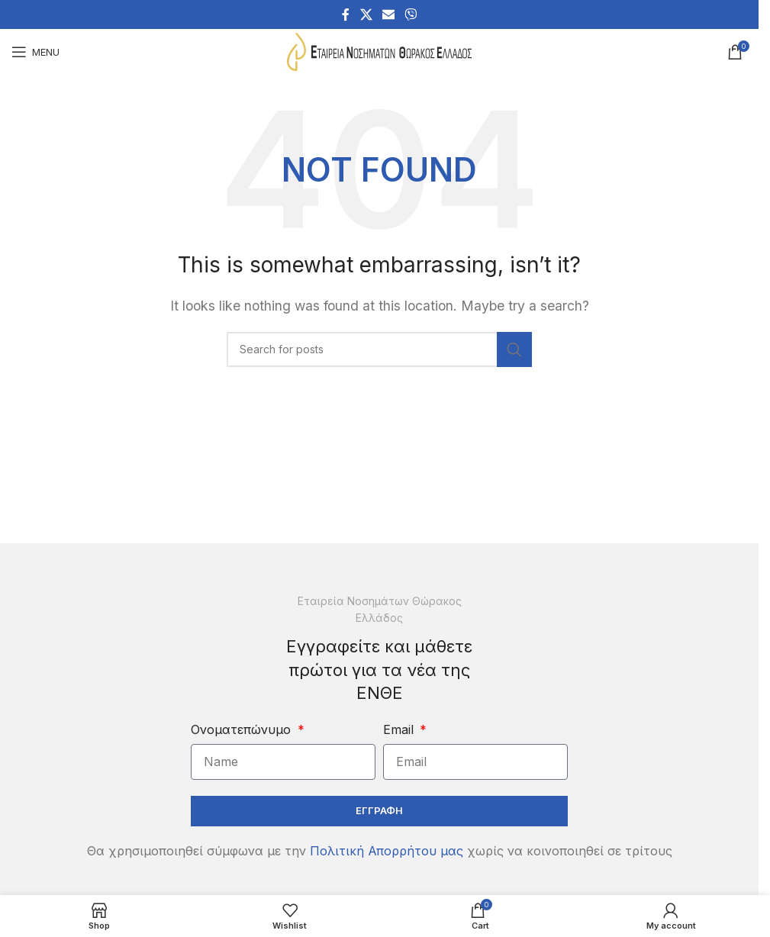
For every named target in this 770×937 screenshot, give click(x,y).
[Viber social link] (411, 14)
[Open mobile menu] (35, 52)
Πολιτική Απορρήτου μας (386, 850)
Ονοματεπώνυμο (243, 729)
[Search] (379, 349)
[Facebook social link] (346, 14)
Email (400, 729)
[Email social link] (388, 14)
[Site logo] (379, 50)
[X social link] (366, 14)
